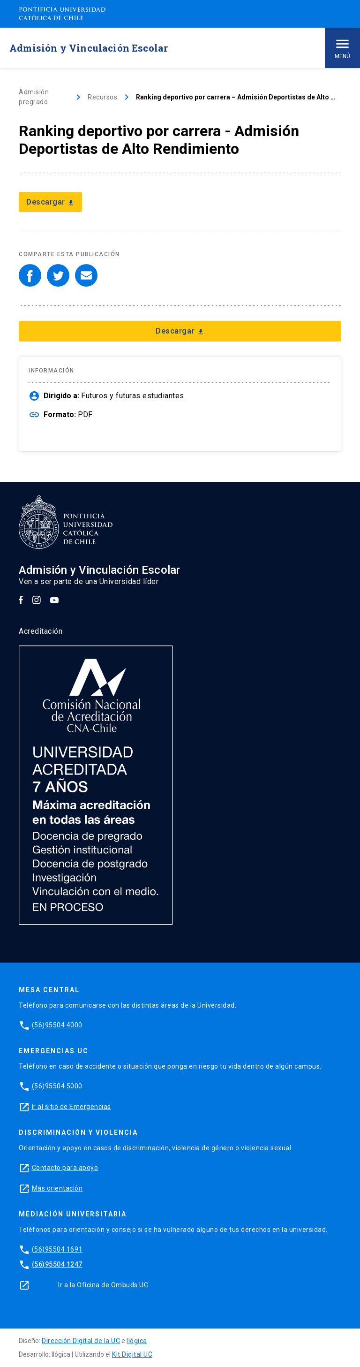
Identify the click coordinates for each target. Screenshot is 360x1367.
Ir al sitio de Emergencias (71, 1106)
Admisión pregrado (34, 97)
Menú (342, 48)
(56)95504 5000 (57, 1086)
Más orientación (57, 1188)
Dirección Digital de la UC (81, 1340)
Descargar (50, 201)
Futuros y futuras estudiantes (132, 395)
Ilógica (137, 1340)
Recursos (102, 97)
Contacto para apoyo (65, 1167)
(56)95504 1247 (57, 1264)
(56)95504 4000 (57, 1025)
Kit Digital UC (132, 1354)
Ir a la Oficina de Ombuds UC (103, 1285)
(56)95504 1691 (57, 1249)
